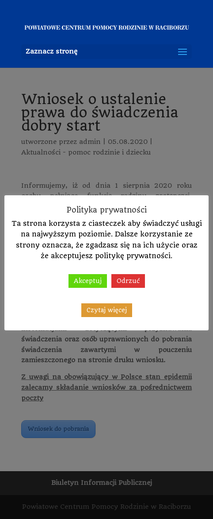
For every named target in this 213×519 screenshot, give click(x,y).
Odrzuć (128, 280)
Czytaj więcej (107, 310)
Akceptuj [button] (88, 280)
